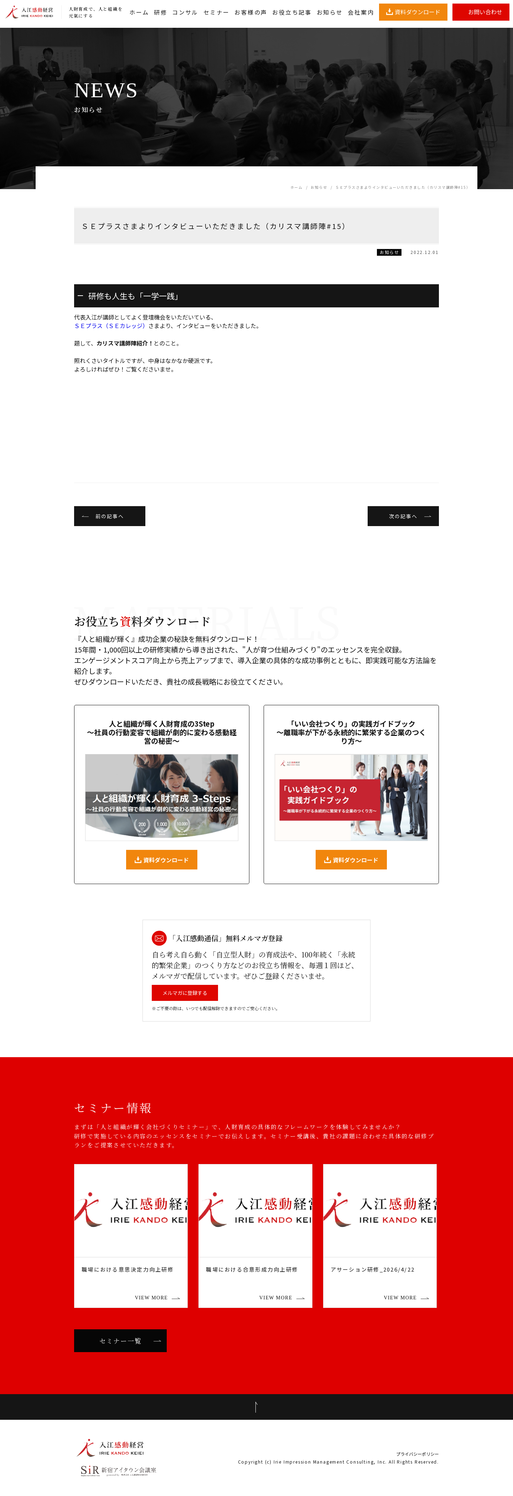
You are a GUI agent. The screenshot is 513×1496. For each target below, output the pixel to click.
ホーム (139, 12)
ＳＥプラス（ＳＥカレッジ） (111, 325)
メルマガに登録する (184, 992)
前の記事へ (109, 516)
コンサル (185, 12)
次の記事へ (403, 516)
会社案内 (361, 12)
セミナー (216, 12)
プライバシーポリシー (417, 1454)
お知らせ (330, 12)
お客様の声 (250, 12)
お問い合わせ (485, 11)
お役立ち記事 (291, 12)
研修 (160, 12)
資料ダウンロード (417, 11)
